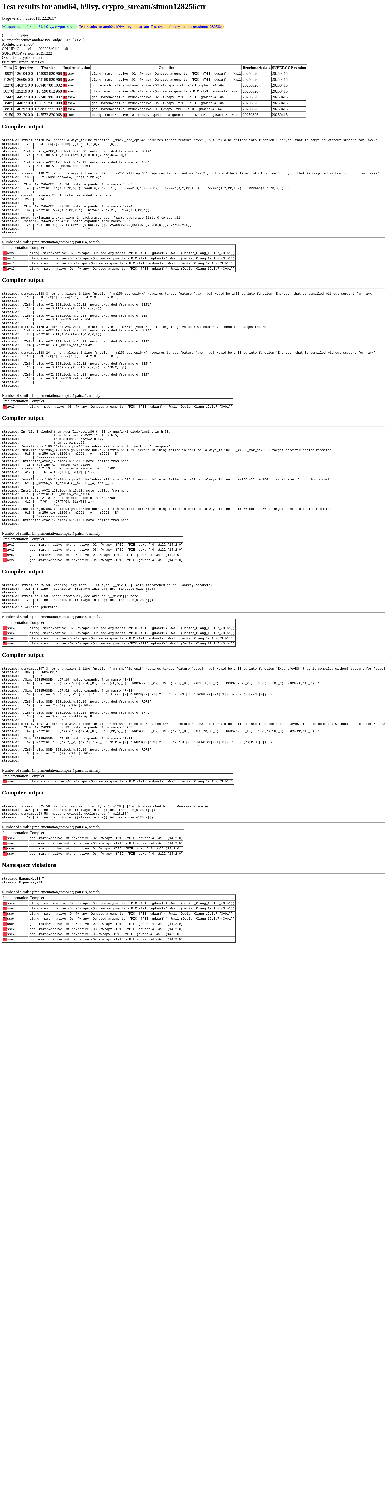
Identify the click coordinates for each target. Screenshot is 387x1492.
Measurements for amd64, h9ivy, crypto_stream (39, 27)
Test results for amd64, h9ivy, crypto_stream (114, 27)
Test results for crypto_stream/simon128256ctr (187, 27)
